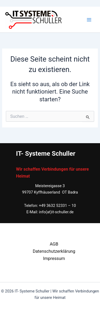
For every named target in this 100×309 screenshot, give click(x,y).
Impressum (54, 258)
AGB (54, 244)
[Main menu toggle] (89, 19)
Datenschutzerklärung (54, 251)
